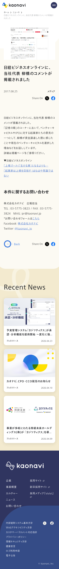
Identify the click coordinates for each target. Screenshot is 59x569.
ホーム (6, 12)
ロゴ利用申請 (13, 550)
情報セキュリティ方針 (16, 541)
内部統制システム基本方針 (19, 523)
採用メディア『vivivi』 (42, 495)
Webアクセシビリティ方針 (19, 527)
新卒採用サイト (40, 487)
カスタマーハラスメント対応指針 (21, 532)
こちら (35, 218)
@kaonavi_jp (23, 229)
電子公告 (10, 555)
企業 (8, 481)
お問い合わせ (14, 506)
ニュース (16, 12)
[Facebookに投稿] (53, 98)
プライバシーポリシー (16, 537)
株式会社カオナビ (28, 224)
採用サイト (37, 481)
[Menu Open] (54, 5)
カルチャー (12, 493)
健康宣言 (10, 546)
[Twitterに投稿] (47, 244)
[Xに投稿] (47, 98)
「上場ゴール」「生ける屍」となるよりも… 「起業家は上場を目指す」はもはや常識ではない (28, 171)
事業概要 (11, 487)
